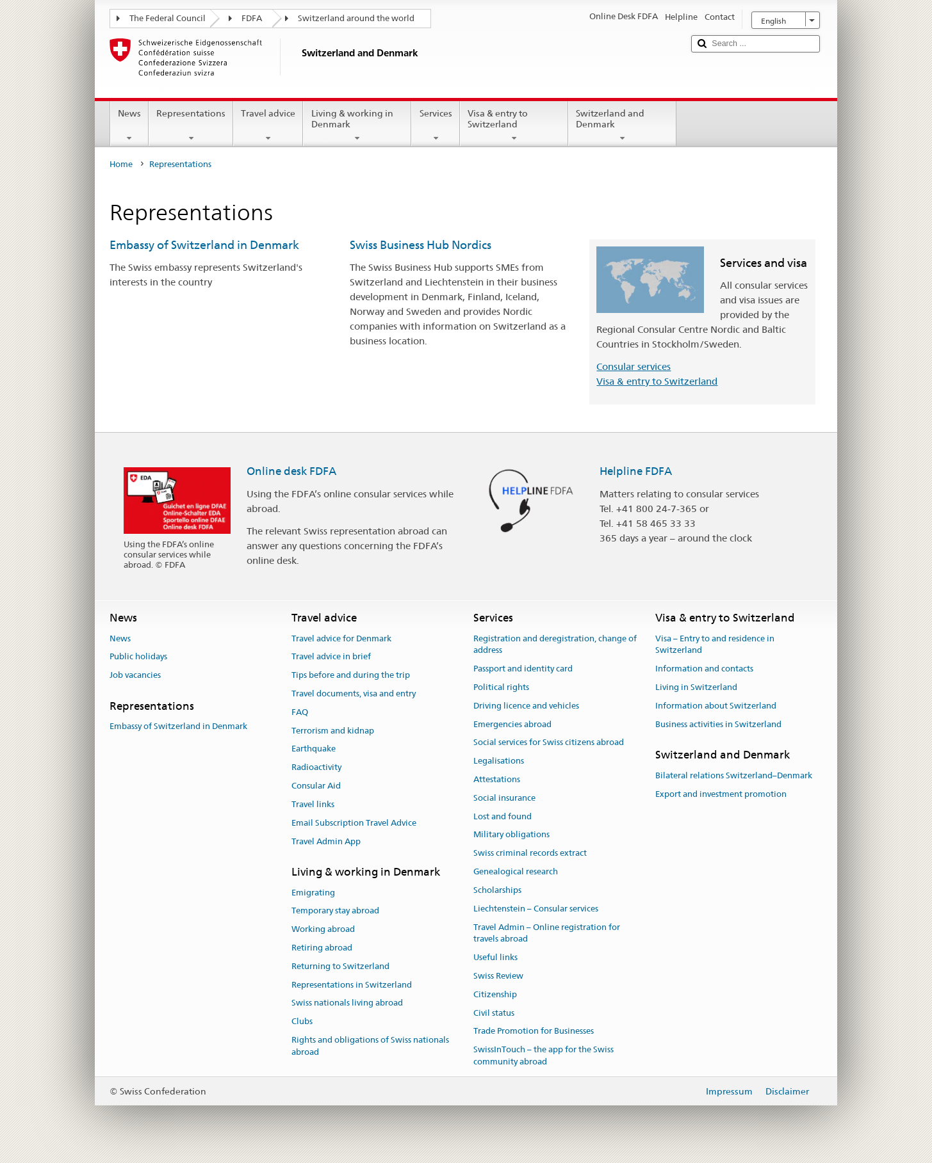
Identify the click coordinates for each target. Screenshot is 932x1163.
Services (435, 125)
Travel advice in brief (331, 657)
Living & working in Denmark (357, 125)
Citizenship (495, 994)
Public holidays (138, 657)
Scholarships (497, 890)
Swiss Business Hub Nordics (420, 245)
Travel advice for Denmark (341, 638)
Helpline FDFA (636, 471)
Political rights (501, 687)
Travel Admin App (326, 841)
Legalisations (498, 761)
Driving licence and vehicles (526, 705)
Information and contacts (704, 668)
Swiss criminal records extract (530, 853)
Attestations (496, 779)
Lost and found (502, 816)
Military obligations (511, 835)
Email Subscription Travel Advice (353, 823)
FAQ (299, 712)
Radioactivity (316, 768)
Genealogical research (515, 871)
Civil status (493, 1013)
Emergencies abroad (512, 724)
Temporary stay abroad (335, 911)
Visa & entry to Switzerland (514, 125)
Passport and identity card (523, 668)
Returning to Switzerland (340, 966)
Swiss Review (498, 976)
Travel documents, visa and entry (353, 693)
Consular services (633, 366)
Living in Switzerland (696, 687)
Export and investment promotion (721, 794)
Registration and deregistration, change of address (555, 644)
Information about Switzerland (715, 705)
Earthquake (313, 749)
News (129, 125)
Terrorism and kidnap (332, 730)
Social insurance (504, 798)
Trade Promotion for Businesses (533, 1031)
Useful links (495, 957)
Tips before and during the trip (350, 675)
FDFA (251, 18)
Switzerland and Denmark (622, 125)
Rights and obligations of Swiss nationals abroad (370, 1046)
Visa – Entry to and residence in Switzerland (714, 644)
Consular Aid (316, 785)
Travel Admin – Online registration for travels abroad (546, 933)
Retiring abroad (321, 947)
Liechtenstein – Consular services (535, 908)
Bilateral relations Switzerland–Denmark (733, 775)
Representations (191, 125)
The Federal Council (167, 18)
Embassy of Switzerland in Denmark (204, 245)
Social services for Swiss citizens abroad (548, 743)
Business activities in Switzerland (718, 724)
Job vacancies (135, 675)
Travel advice (268, 125)
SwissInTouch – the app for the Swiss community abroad (543, 1055)
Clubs (302, 1022)
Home (121, 164)
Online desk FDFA (291, 471)
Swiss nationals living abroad (347, 1003)
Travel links (312, 804)
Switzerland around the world (356, 18)
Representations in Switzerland (351, 985)
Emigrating (313, 892)
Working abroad (323, 929)
